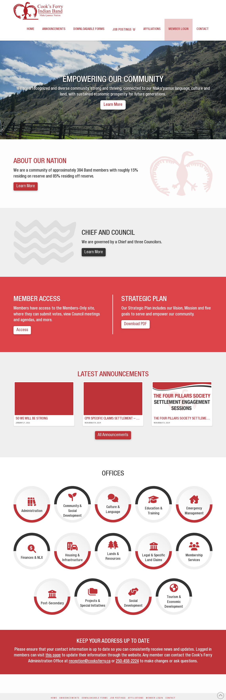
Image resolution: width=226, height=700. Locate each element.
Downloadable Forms (95, 698)
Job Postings (118, 698)
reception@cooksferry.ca (89, 661)
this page (53, 655)
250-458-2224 (127, 661)
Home (54, 698)
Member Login (154, 698)
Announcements (69, 698)
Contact (170, 698)
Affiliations (136, 698)
